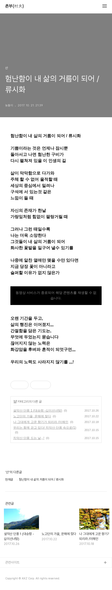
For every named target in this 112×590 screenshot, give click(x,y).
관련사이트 (12, 562)
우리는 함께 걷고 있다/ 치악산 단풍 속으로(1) (44, 427)
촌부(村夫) (14, 6)
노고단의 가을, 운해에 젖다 (32, 416)
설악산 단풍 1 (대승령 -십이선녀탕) (37, 410)
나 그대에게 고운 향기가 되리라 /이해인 (40, 422)
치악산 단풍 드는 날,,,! (28, 438)
